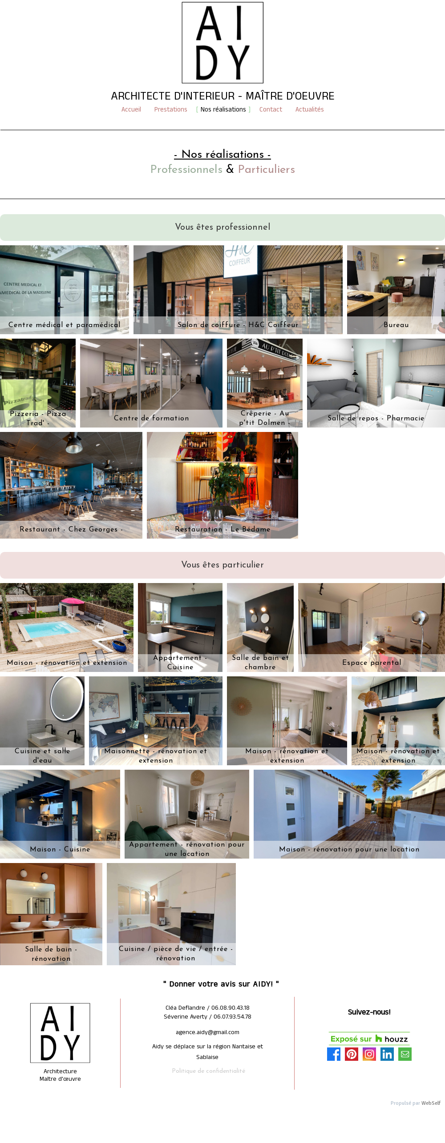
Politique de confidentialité (208, 1071)
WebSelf (431, 1103)
